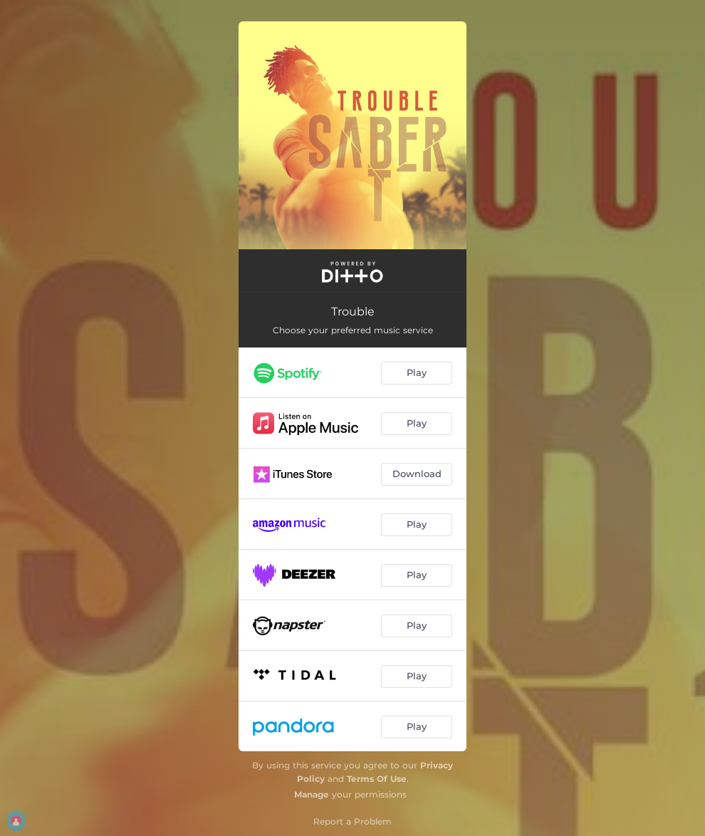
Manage (311, 794)
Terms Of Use (377, 778)
